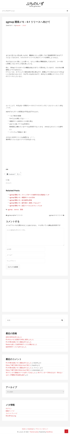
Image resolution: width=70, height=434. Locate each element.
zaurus (16, 209)
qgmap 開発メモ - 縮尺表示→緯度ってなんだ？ (25, 203)
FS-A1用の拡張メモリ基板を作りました (18, 342)
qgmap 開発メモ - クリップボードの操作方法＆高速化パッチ (29, 195)
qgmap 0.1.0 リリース (55, 215)
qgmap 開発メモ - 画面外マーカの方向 (22, 197)
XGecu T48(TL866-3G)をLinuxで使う (18, 365)
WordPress (49, 432)
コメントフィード (11, 413)
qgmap (10, 209)
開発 (21, 209)
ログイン (9, 409)
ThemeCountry (34, 432)
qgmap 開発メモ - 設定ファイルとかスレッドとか (25, 206)
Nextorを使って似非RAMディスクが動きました (21, 344)
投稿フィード (10, 411)
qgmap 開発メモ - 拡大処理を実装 (20, 200)
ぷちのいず (35, 3)
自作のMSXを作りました (14, 337)
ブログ (24, 25)
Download (30, 429)
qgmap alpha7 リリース (16, 215)
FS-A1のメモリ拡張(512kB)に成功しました (20, 340)
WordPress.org (11, 416)
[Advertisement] (35, 39)
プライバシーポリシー (41, 429)
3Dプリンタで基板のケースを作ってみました (20, 373)
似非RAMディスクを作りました (16, 347)
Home (24, 429)
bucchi (18, 25)
